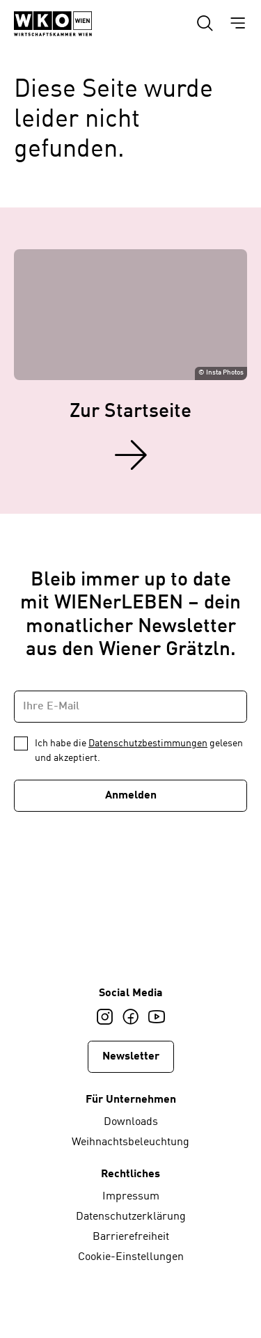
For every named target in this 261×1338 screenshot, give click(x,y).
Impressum (130, 1196)
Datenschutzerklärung (131, 1216)
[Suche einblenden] (205, 23)
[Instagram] (104, 1017)
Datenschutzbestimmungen (147, 743)
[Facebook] (130, 1017)
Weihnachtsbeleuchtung (130, 1142)
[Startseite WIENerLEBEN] (53, 23)
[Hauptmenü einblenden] (237, 23)
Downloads (131, 1122)
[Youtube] (156, 1017)
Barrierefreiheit (131, 1237)
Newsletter (130, 1056)
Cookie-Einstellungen (131, 1257)
